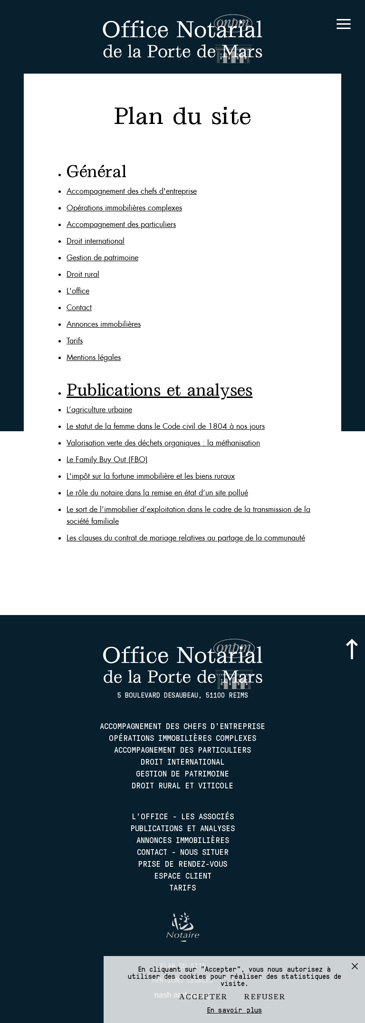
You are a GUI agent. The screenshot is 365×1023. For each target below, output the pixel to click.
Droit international (96, 241)
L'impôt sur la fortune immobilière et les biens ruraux (151, 476)
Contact (79, 308)
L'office (78, 291)
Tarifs (75, 341)
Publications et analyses (182, 828)
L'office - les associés (183, 816)
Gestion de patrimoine (102, 258)
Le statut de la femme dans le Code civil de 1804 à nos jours (166, 426)
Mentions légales (94, 357)
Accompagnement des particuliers (121, 224)
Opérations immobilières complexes (124, 208)
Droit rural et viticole (182, 785)
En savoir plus (234, 1009)
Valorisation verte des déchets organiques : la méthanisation (163, 443)
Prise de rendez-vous (182, 863)
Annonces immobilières (104, 324)
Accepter (203, 996)
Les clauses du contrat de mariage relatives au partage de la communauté (186, 538)
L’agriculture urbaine (99, 410)
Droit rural (83, 274)
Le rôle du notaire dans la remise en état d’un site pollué (157, 493)
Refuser (265, 996)
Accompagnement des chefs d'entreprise (132, 191)
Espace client (182, 875)
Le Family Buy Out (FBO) (107, 459)
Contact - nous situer (183, 851)
